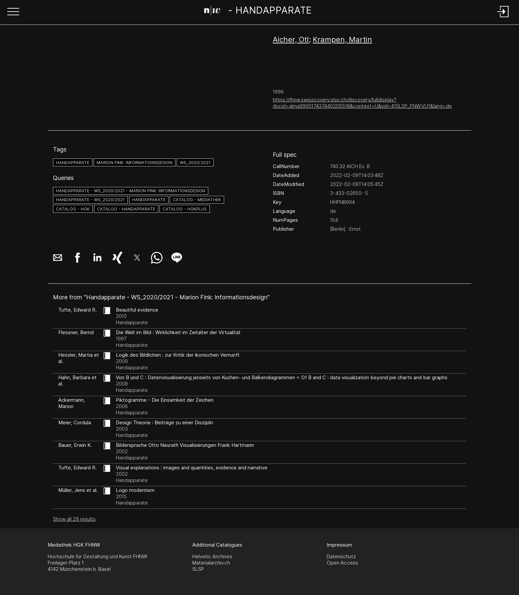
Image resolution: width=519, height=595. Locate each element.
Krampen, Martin (342, 39)
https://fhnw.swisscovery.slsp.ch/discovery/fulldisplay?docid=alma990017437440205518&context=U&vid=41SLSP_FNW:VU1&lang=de (362, 102)
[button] (13, 12)
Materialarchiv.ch (211, 563)
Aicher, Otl (291, 39)
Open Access (342, 563)
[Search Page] (258, 11)
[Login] (503, 18)
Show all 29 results (74, 519)
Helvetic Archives (212, 556)
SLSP (198, 569)
